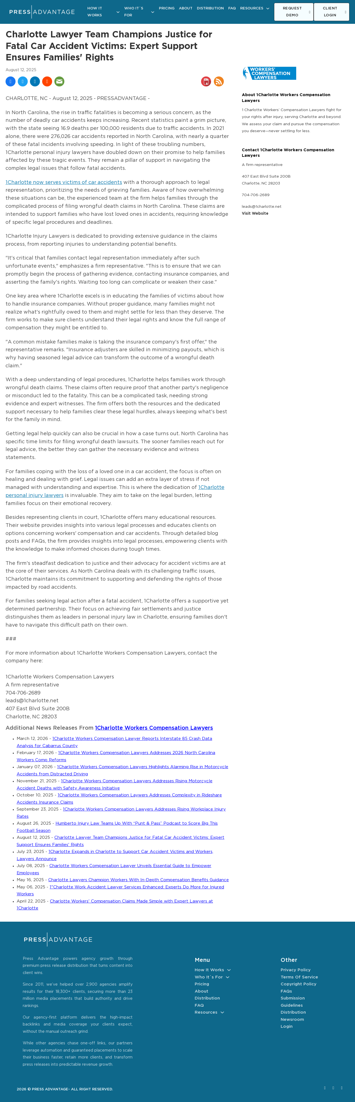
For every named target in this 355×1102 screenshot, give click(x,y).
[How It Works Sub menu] (118, 12)
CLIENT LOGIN (334, 12)
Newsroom (292, 1019)
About (185, 8)
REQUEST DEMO (297, 12)
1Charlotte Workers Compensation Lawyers (154, 728)
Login (287, 1026)
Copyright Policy (298, 984)
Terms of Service (299, 977)
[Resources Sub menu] (268, 8)
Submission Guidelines (293, 1001)
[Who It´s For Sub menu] (152, 12)
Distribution (210, 8)
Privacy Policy (296, 970)
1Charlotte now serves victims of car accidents (64, 182)
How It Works (94, 12)
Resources (251, 8)
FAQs (286, 991)
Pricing (166, 8)
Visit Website (255, 213)
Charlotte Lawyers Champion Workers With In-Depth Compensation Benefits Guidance (138, 880)
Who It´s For (133, 12)
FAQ (232, 8)
